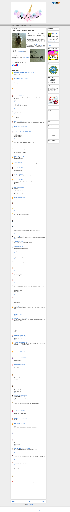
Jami (14, 179)
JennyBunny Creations (21, 51)
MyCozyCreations (16, 342)
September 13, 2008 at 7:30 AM (20, 410)
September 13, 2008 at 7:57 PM (20, 423)
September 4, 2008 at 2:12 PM (24, 236)
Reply (14, 75)
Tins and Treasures (16, 202)
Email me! (49, 45)
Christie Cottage (16, 439)
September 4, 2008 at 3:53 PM (19, 241)
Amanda (15, 121)
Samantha (15, 357)
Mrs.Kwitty (15, 374)
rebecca (15, 455)
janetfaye (15, 364)
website (41, 45)
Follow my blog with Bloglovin (52, 122)
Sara (14, 174)
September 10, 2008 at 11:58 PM (21, 357)
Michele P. (15, 335)
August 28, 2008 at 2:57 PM (21, 197)
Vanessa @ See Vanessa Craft (18, 448)
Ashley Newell (54, 33)
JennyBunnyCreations (25, 57)
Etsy (36, 44)
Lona (14, 167)
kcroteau (15, 187)
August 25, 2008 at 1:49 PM (20, 156)
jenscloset (15, 197)
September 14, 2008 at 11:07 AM (27, 448)
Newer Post (13, 501)
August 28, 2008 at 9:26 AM (20, 187)
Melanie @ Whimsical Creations (18, 131)
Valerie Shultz (16, 395)
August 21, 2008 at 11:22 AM (20, 121)
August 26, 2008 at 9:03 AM (19, 174)
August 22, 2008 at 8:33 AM (23, 126)
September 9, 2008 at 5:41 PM (21, 335)
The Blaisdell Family (17, 220)
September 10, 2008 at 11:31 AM (21, 351)
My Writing (29, 25)
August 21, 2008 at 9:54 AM (21, 104)
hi (14, 162)
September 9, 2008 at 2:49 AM (19, 306)
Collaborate (17, 25)
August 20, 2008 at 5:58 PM (24, 78)
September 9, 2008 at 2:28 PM (23, 318)
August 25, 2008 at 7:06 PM (19, 167)
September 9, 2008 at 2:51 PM (22, 327)
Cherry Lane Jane (16, 126)
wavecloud (15, 467)
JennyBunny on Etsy (15, 58)
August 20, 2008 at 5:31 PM (30, 72)
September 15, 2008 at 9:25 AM (21, 467)
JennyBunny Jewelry (39, 36)
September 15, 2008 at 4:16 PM (19, 475)
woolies (15, 410)
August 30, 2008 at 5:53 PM (23, 202)
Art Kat (15, 423)
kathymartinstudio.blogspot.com (18, 314)
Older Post (43, 501)
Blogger (40, 510)
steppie (15, 246)
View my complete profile (51, 41)
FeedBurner (55, 136)
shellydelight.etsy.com (17, 78)
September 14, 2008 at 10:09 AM (23, 439)
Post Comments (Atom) (30, 504)
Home (13, 25)
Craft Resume (23, 25)
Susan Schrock (16, 318)
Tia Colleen (15, 95)
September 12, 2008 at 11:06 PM (22, 395)
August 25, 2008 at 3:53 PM (18, 162)
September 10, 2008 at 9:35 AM (23, 342)
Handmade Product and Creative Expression (20, 72)
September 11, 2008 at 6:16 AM (21, 364)
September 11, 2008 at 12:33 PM (21, 374)
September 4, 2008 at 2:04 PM (24, 220)
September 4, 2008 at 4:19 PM (20, 246)
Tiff (14, 475)
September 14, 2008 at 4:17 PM (21, 455)
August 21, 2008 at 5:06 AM (21, 95)
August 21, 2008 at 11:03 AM (21, 116)
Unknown (15, 116)
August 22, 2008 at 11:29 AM (27, 131)
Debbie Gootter (16, 418)
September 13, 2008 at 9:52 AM (23, 418)
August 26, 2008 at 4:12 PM (19, 179)
